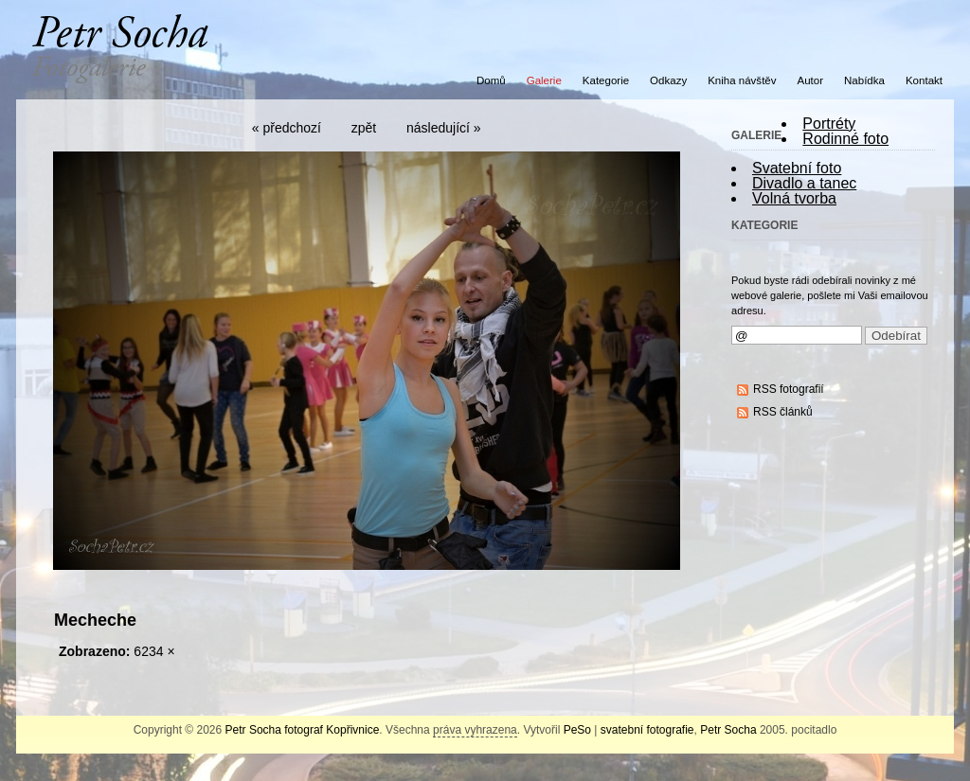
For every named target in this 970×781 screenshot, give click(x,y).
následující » (443, 127)
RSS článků (783, 411)
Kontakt (924, 80)
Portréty (828, 123)
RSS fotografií (788, 389)
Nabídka (864, 80)
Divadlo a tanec (804, 183)
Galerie (544, 80)
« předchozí (286, 127)
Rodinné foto (845, 139)
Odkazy (668, 80)
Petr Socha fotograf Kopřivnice (302, 730)
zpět (363, 127)
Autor (811, 80)
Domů (491, 80)
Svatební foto (796, 168)
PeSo (577, 730)
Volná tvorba (794, 198)
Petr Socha (728, 730)
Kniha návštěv (742, 80)
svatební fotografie (647, 730)
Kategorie (606, 80)
